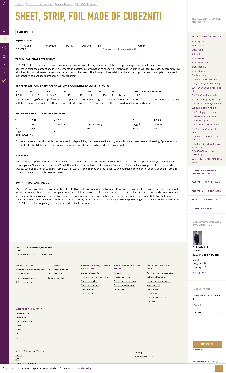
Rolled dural (20, 317)
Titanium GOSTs (55, 274)
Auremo (4, 16)
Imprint (18, 355)
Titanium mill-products (58, 270)
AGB (17, 359)
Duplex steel (152, 293)
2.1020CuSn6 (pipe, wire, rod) (206, 99)
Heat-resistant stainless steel (159, 281)
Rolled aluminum (22, 313)
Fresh (152, 356)
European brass (87, 293)
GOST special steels (23, 282)
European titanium (56, 278)
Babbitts (19, 325)
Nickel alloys (24, 265)
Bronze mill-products (90, 273)
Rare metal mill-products (124, 285)
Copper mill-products (90, 285)
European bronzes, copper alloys (95, 277)
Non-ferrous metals (28, 309)
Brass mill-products (89, 289)
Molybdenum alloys (122, 277)
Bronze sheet (198, 58)
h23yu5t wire (210, 361)
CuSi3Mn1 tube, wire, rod (204, 79)
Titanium (54, 265)
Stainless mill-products (156, 277)
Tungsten (118, 273)
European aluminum (24, 321)
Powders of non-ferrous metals (160, 273)
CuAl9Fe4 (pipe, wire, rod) (204, 112)
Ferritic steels (152, 289)
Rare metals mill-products (125, 281)
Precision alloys (22, 274)
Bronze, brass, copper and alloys (95, 267)
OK (219, 368)
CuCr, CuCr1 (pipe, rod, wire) (206, 83)
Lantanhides (119, 289)
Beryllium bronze (200, 75)
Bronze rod (197, 49)
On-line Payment (22, 254)
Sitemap (138, 352)
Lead (17, 338)
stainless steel (198, 361)
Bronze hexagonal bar (202, 62)
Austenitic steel (153, 285)
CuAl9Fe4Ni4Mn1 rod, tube (205, 124)
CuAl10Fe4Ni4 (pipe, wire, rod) (207, 103)
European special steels (25, 278)
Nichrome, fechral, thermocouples (30, 270)
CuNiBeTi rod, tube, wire (204, 116)
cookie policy (84, 368)
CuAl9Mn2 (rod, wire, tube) (205, 95)
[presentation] (204, 327)
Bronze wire (198, 45)
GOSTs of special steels (156, 297)
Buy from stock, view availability (120, 49)
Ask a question (200, 272)
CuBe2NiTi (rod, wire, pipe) (205, 107)
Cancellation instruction (25, 363)
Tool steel (151, 301)
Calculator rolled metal (42, 254)
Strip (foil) (196, 54)
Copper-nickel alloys (89, 281)
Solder (18, 330)
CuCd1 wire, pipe (200, 120)
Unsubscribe (198, 349)
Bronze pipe (198, 41)
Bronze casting (199, 66)
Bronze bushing (199, 70)
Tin (16, 334)
